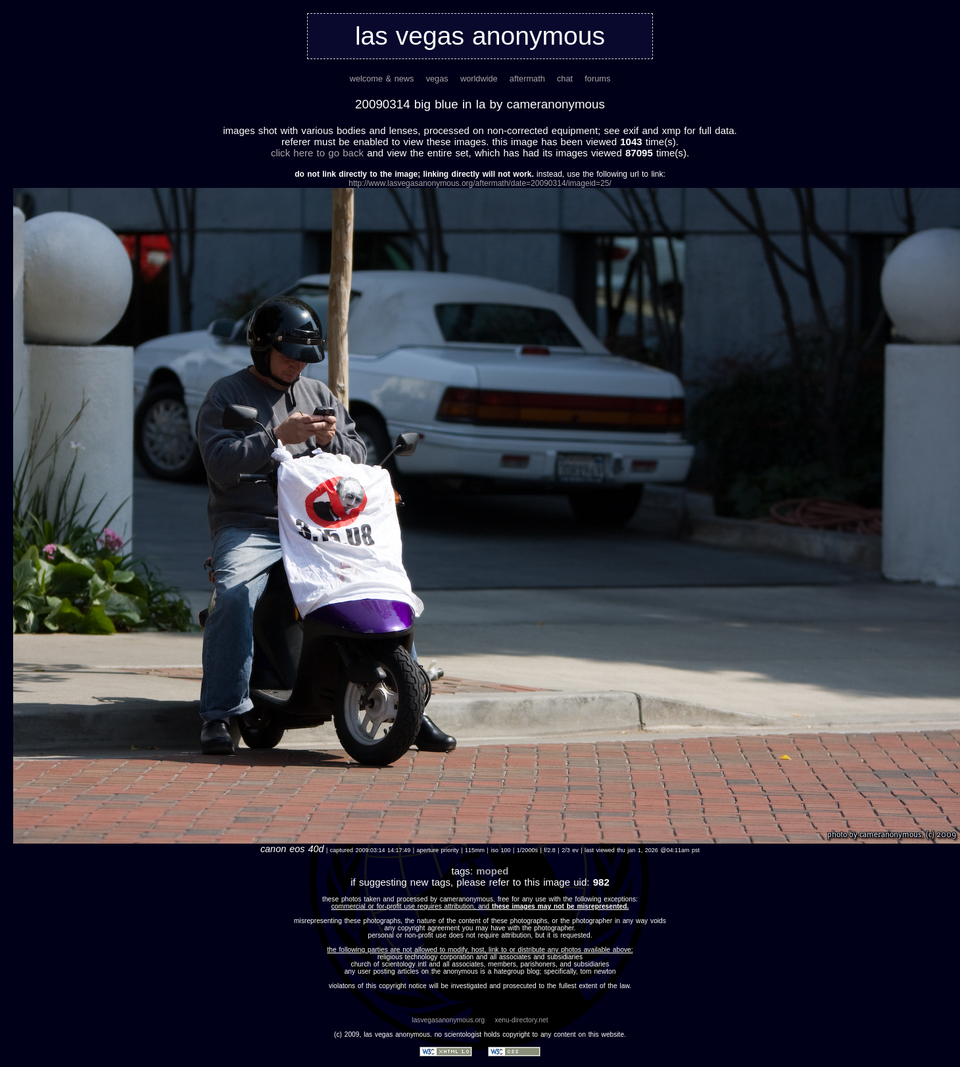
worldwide (479, 78)
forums (597, 78)
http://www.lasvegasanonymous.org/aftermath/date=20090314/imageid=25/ (479, 183)
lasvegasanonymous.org (448, 1020)
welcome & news (382, 78)
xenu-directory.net (521, 1020)
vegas (437, 78)
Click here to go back (317, 152)
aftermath (527, 78)
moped (492, 870)
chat (565, 78)
